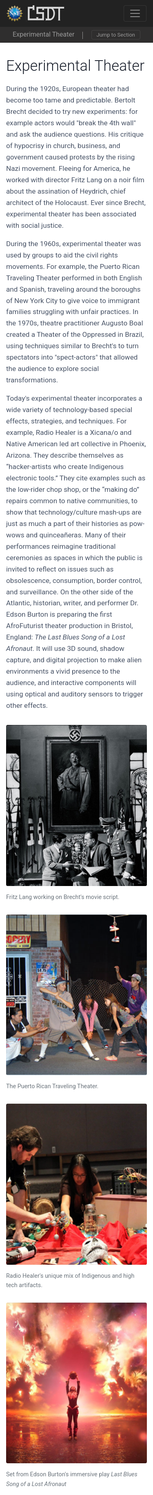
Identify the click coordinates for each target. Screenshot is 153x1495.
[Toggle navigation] (135, 13)
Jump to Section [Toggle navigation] (116, 35)
